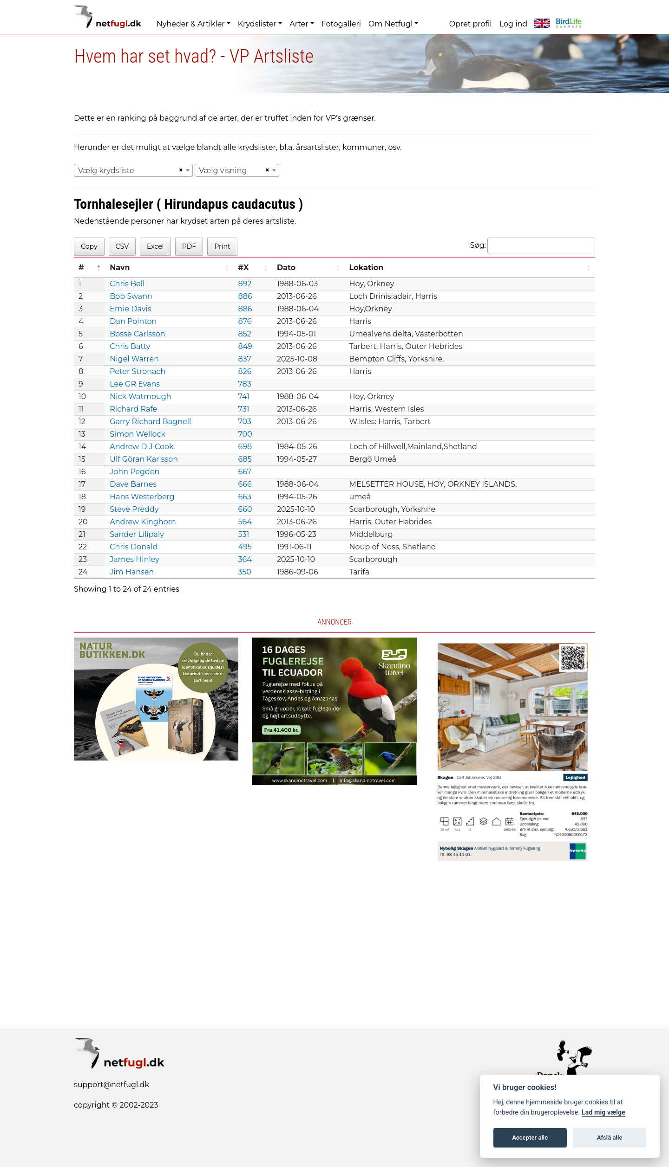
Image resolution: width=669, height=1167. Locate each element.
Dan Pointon (133, 321)
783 (244, 384)
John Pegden (134, 471)
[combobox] (133, 170)
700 (245, 434)
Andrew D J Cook (141, 446)
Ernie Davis (130, 308)
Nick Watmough (140, 396)
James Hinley (134, 559)
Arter (298, 23)
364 (244, 559)
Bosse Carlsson (137, 333)
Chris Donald (133, 546)
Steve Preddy (134, 509)
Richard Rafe (133, 409)
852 (244, 333)
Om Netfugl (390, 23)
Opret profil (470, 23)
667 (244, 471)
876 (244, 321)
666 (244, 484)
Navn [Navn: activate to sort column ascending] (120, 267)
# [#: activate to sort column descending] (81, 267)
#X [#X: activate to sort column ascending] (243, 267)
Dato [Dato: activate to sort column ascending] (286, 267)
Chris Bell (127, 283)
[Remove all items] (179, 170)
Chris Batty (130, 346)
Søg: (532, 245)
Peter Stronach (137, 371)
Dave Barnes (133, 484)
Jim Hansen (132, 571)
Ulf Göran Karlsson (144, 459)
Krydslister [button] (257, 23)
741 (243, 396)
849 (245, 346)
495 (244, 546)
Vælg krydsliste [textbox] (106, 170)
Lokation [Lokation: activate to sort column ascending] (366, 267)
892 (244, 283)
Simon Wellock (137, 434)
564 (244, 521)
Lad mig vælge (603, 1112)
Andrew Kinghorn (143, 521)
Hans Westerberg (142, 496)
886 (245, 296)
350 (244, 571)
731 (243, 409)
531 (243, 534)
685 (244, 459)
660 (245, 509)
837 (244, 359)
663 (244, 496)
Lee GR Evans (135, 384)
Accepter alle (530, 1137)
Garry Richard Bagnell (150, 421)
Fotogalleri (341, 23)
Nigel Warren (134, 359)
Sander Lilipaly (137, 534)
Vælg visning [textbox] (223, 170)
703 (244, 421)
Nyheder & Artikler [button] (191, 23)
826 (244, 371)
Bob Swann (131, 296)
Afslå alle (610, 1137)
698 (245, 446)
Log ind (513, 23)
